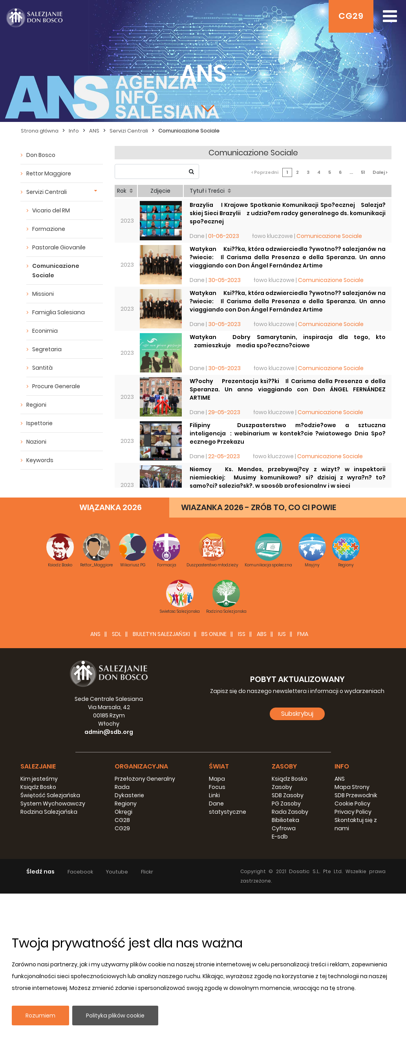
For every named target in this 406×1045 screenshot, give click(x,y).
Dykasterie (129, 795)
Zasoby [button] (284, 766)
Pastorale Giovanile (59, 247)
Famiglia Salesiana (58, 312)
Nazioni (36, 442)
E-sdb (280, 836)
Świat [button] (219, 766)
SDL (116, 634)
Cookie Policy (352, 803)
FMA (302, 634)
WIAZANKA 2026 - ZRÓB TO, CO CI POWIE (258, 507)
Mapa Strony (352, 787)
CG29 (351, 16)
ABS (262, 634)
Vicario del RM (51, 210)
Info (74, 131)
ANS (94, 131)
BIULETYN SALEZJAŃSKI (161, 634)
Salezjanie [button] (38, 766)
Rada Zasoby (290, 812)
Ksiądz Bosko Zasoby (289, 783)
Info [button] (342, 766)
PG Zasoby (286, 803)
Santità (42, 368)
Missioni (43, 294)
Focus (217, 787)
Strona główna (40, 131)
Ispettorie (39, 423)
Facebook (80, 871)
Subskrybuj (297, 713)
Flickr (147, 871)
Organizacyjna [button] (141, 766)
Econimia (45, 331)
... (351, 172)
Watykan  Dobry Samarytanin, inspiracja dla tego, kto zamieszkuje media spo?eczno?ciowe (288, 341)
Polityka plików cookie (115, 1015)
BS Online (214, 634)
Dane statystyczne (227, 808)
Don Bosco (40, 155)
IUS (282, 634)
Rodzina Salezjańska (48, 812)
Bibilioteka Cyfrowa (285, 824)
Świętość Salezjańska (50, 795)
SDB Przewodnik (356, 795)
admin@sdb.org (108, 732)
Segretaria (47, 349)
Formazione (48, 229)
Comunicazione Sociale (188, 131)
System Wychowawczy (52, 803)
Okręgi (123, 812)
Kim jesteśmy (39, 779)
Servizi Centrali (129, 131)
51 (363, 172)
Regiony (126, 803)
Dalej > (380, 172)
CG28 (122, 820)
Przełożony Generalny (145, 779)
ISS (241, 634)
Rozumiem (40, 1015)
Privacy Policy (353, 812)
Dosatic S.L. (306, 871)
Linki (214, 795)
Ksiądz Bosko (38, 787)
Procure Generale (56, 386)
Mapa (217, 779)
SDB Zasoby (288, 795)
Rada (122, 787)
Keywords (39, 460)
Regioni (36, 405)
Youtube (117, 871)
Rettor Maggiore (48, 173)
